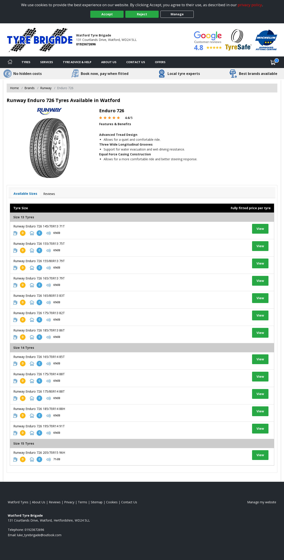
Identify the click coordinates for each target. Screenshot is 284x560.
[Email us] (39, 535)
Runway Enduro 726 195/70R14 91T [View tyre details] (39, 426)
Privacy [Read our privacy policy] (69, 502)
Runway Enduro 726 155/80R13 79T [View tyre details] (39, 261)
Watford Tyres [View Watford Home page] (18, 502)
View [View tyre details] (260, 229)
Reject (142, 14)
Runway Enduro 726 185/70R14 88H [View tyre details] (39, 409)
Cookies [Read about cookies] (112, 502)
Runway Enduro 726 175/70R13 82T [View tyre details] (39, 313)
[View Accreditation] (238, 39)
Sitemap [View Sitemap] (97, 502)
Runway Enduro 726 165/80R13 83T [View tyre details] (39, 295)
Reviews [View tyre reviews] (49, 194)
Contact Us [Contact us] (135, 62)
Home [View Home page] (14, 88)
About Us (108, 62)
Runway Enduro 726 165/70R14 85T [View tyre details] (39, 357)
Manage (177, 14)
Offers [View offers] (160, 62)
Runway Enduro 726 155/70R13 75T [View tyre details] (39, 243)
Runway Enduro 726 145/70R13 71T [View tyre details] (39, 226)
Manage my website (261, 502)
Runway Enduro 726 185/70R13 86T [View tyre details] (39, 330)
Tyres (26, 62)
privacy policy (250, 4)
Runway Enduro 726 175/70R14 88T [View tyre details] (39, 374)
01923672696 (86, 44)
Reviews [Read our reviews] (55, 502)
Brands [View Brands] (29, 88)
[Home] (10, 62)
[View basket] (273, 62)
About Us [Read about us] (38, 502)
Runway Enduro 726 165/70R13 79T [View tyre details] (39, 278)
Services (46, 62)
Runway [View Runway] (45, 88)
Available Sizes (25, 193)
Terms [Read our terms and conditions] (82, 502)
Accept (107, 14)
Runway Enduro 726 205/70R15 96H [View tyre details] (39, 452)
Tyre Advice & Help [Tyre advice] (77, 62)
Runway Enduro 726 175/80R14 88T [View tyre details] (39, 391)
